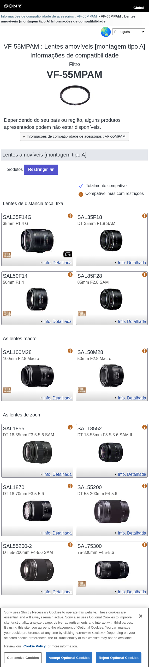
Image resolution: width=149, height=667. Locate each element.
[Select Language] (128, 31)
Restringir (38, 169)
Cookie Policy (35, 648)
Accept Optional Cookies (69, 659)
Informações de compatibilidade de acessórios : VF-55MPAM (49, 16)
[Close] (140, 617)
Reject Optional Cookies (119, 659)
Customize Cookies (23, 659)
